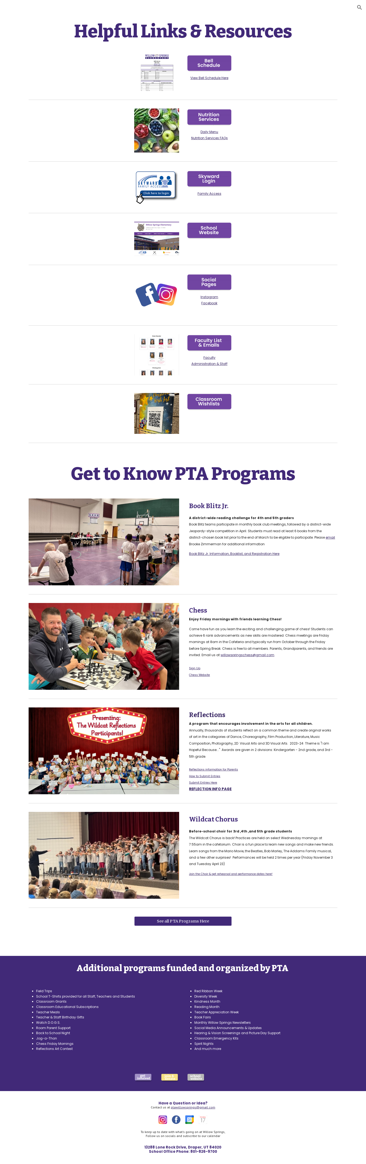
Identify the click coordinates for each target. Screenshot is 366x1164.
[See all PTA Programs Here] (183, 921)
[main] (183, 31)
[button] (359, 7)
